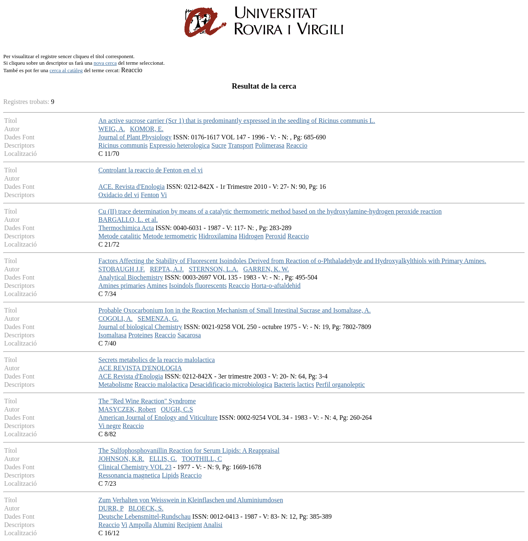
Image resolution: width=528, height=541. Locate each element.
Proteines (140, 335)
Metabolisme (115, 384)
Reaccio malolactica (161, 384)
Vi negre (109, 425)
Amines (157, 285)
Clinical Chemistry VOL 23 (134, 466)
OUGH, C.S (177, 409)
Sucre (218, 145)
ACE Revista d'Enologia (130, 376)
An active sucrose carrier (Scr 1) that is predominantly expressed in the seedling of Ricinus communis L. (236, 120)
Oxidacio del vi (118, 194)
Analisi (213, 524)
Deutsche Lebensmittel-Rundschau (144, 516)
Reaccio (297, 145)
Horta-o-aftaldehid (276, 285)
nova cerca (105, 63)
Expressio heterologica (179, 145)
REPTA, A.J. (167, 269)
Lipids (170, 475)
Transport (240, 145)
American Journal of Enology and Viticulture (158, 417)
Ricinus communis (123, 145)
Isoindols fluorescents (198, 285)
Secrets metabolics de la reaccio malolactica (156, 359)
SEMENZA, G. (157, 318)
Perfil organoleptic (340, 384)
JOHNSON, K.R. (121, 458)
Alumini (164, 524)
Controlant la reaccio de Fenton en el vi (150, 170)
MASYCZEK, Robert (127, 409)
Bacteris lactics (294, 384)
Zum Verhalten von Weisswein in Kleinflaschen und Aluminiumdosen (190, 499)
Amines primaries (121, 285)
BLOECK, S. (145, 508)
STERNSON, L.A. (213, 269)
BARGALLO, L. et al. (128, 219)
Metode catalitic (119, 236)
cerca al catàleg (66, 70)
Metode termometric (170, 236)
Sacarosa (189, 335)
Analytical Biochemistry (130, 277)
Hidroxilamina (218, 236)
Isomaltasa (112, 335)
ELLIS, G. (163, 458)
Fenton (150, 194)
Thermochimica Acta (126, 227)
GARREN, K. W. (266, 269)
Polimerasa (269, 145)
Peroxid (275, 236)
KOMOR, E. (146, 128)
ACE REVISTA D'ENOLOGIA (140, 368)
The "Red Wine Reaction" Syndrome (147, 401)
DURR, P (110, 508)
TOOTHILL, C (202, 458)
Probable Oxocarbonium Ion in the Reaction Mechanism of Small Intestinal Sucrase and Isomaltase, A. (234, 310)
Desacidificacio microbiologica (230, 384)
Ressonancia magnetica (129, 475)
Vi (164, 194)
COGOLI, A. (115, 318)
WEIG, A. (111, 128)
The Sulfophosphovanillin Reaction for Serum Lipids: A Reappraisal (188, 450)
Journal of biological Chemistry (140, 326)
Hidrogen (251, 236)
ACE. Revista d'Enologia (131, 186)
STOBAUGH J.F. (121, 269)
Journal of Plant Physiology (134, 137)
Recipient (189, 524)
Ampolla (140, 524)
